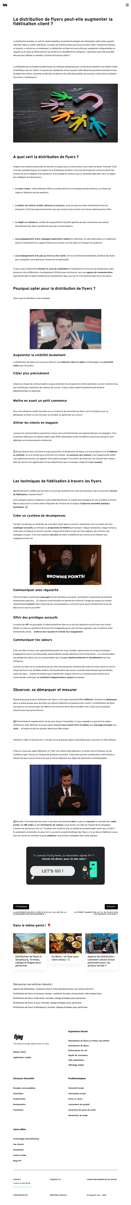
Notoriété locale (76, 1088)
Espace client (19, 1052)
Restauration (19, 1104)
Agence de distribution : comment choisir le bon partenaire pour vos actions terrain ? (53, 989)
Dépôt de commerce (78, 1055)
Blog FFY (17, 1161)
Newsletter (18, 1150)
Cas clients (18, 1144)
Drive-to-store (75, 1099)
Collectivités (19, 1099)
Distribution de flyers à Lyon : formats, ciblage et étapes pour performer (47, 1003)
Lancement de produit (79, 1104)
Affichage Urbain (76, 1065)
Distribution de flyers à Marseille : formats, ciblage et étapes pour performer (49, 998)
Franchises (18, 1110)
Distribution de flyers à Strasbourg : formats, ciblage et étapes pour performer (50, 1007)
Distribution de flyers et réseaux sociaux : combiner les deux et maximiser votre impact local (57, 993)
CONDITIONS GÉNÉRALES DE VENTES (102, 1179)
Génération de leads (78, 1115)
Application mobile (22, 1057)
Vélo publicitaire (76, 1060)
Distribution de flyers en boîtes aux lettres (88, 1041)
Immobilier (18, 1093)
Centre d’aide (19, 1155)
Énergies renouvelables (24, 1088)
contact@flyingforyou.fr (23, 1187)
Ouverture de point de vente (82, 1110)
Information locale (77, 1093)
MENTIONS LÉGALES (58, 1195)
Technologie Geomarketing (26, 1139)
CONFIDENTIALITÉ (20, 1195)
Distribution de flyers (78, 1046)
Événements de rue (77, 1050)
